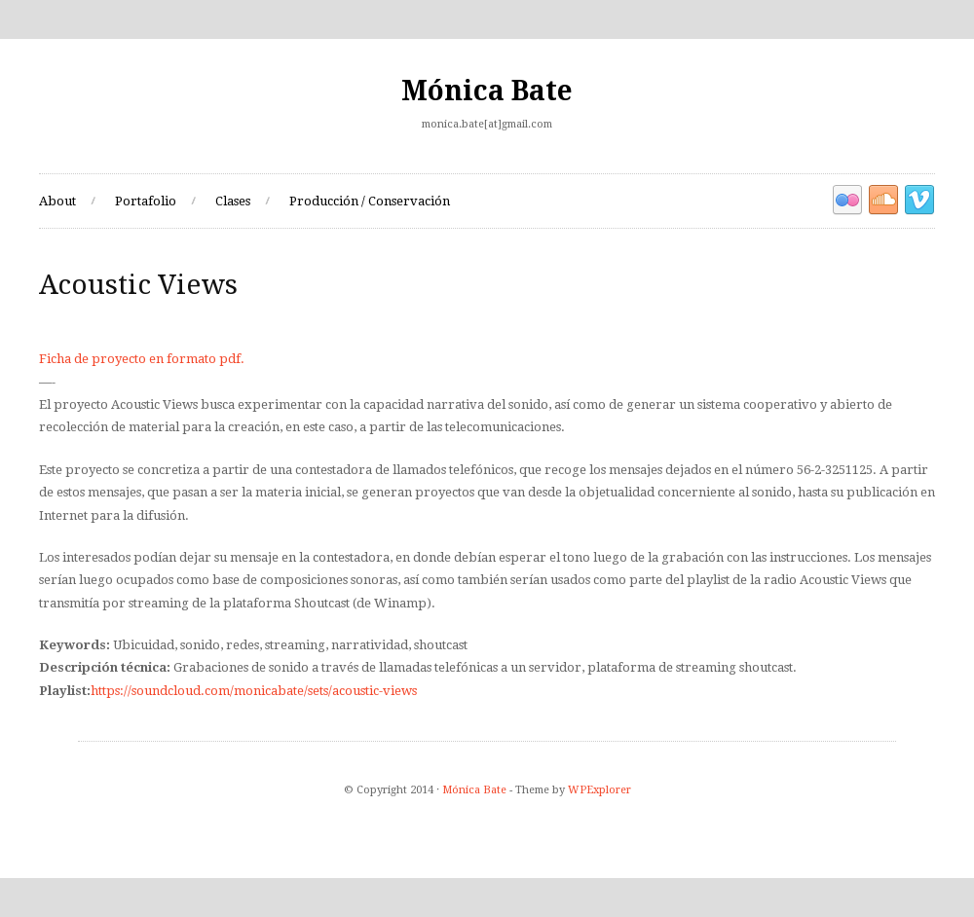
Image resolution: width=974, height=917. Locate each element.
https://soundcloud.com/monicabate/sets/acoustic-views (254, 690)
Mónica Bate (487, 91)
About (57, 201)
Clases (232, 201)
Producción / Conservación (369, 201)
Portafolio (145, 201)
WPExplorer (599, 790)
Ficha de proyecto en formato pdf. (141, 358)
